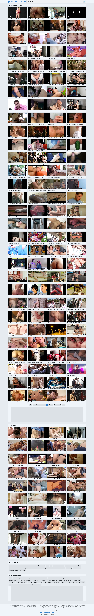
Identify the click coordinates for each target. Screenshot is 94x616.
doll (67, 568)
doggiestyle (46, 568)
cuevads (30, 582)
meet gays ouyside (80, 582)
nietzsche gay (54, 578)
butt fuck (56, 568)
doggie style (26, 568)
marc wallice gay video (74, 578)
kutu (22, 582)
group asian (37, 584)
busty (70, 568)
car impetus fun (56, 582)
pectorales (44, 578)
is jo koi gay (54, 580)
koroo (38, 580)
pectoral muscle (12, 580)
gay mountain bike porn (26, 580)
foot (44, 565)
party (73, 582)
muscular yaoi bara (63, 578)
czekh (10, 578)
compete (16, 584)
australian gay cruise (24, 584)
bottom (78, 568)
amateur (58, 565)
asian (19, 565)
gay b (35, 580)
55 (57, 404)
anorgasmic (62, 568)
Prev (31, 404)
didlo (32, 568)
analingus (11, 570)
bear (52, 568)
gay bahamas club (47, 582)
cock (36, 568)
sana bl (31, 584)
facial (25, 582)
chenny (11, 584)
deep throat (78, 565)
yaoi (49, 578)
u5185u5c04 (12, 582)
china (15, 565)
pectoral (49, 580)
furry (36, 565)
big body (21, 568)
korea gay (15, 578)
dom (19, 580)
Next (63, 404)
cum (54, 565)
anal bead (40, 568)
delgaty (60, 580)
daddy (23, 565)
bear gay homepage (68, 580)
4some (16, 570)
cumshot (67, 565)
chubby (31, 565)
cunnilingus (11, 568)
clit (16, 568)
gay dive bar (22, 578)
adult (25, 570)
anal (63, 565)
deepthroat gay (77, 580)
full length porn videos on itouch (33, 578)
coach (47, 565)
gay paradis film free (65, 582)
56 (60, 404)
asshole (72, 565)
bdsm (27, 565)
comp (21, 570)
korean (39, 565)
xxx (51, 565)
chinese (11, 565)
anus (74, 568)
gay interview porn (37, 582)
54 (54, 404)
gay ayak (43, 580)
